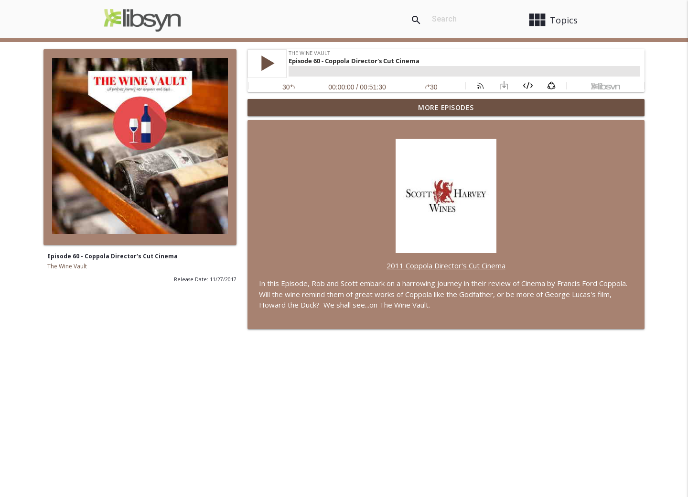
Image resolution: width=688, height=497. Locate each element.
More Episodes (446, 107)
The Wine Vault (67, 266)
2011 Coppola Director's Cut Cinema (446, 265)
